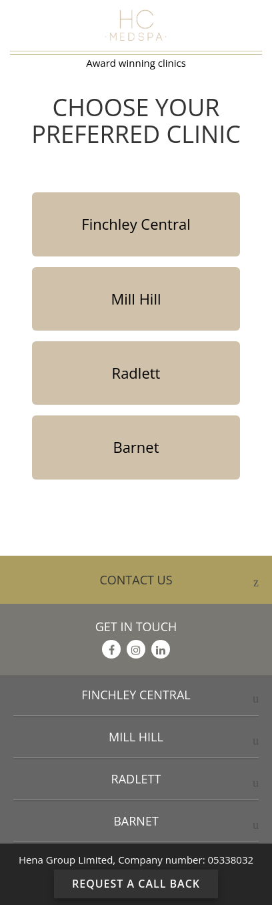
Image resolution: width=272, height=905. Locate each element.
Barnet (136, 447)
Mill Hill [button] (136, 737)
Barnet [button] (136, 821)
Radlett (136, 373)
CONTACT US (179, 581)
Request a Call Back (136, 883)
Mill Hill (136, 299)
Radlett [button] (136, 779)
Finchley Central (135, 224)
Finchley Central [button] (135, 695)
